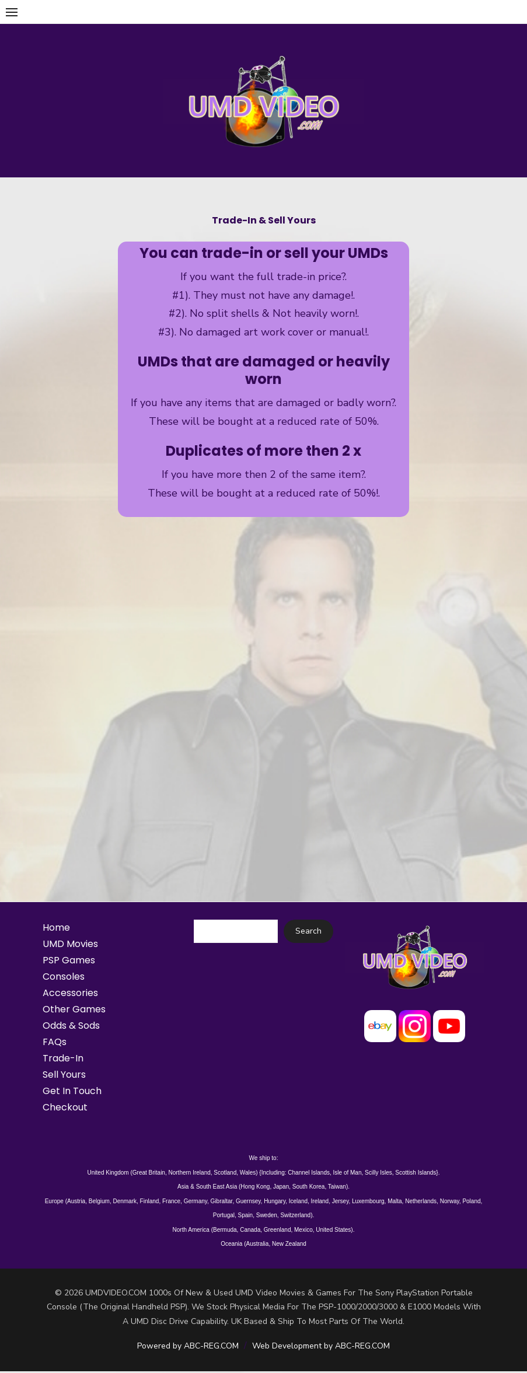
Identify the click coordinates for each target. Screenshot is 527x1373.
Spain (245, 1217)
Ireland (320, 1203)
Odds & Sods (70, 1027)
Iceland (298, 1203)
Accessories (69, 994)
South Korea (308, 1188)
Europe (54, 1203)
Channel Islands (309, 1174)
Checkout (64, 1109)
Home (55, 929)
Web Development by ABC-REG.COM (321, 1347)
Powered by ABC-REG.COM (188, 1347)
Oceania (231, 1245)
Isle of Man (347, 1174)
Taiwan (337, 1188)
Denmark (125, 1203)
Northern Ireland (190, 1174)
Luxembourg (368, 1203)
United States (333, 1231)
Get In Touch (71, 1092)
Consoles (63, 978)
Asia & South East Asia (207, 1188)
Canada (250, 1231)
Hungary (274, 1203)
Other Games (73, 1011)
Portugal (224, 1217)
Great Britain (148, 1174)
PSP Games (68, 962)
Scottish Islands (415, 1174)
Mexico (303, 1231)
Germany (195, 1203)
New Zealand (289, 1245)
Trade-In (62, 1060)
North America (191, 1231)
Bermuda (225, 1231)
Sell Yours (63, 1076)
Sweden (266, 1217)
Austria (76, 1203)
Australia (257, 1245)
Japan (281, 1188)
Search (308, 932)
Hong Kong (255, 1188)
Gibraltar (222, 1203)
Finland (149, 1203)
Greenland (277, 1231)
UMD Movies (69, 945)
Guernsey (248, 1203)
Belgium (99, 1203)
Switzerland (295, 1217)
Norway (449, 1203)
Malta (395, 1203)
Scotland (225, 1174)
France (171, 1203)
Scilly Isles (378, 1174)
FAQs (54, 1043)
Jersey (340, 1203)
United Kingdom (108, 1174)
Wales (248, 1174)
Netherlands (421, 1203)
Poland (471, 1203)
